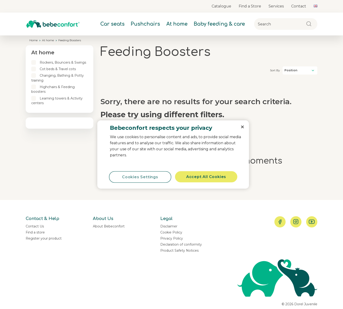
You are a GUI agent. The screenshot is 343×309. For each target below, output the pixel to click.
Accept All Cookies (206, 177)
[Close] (242, 127)
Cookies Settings (140, 177)
